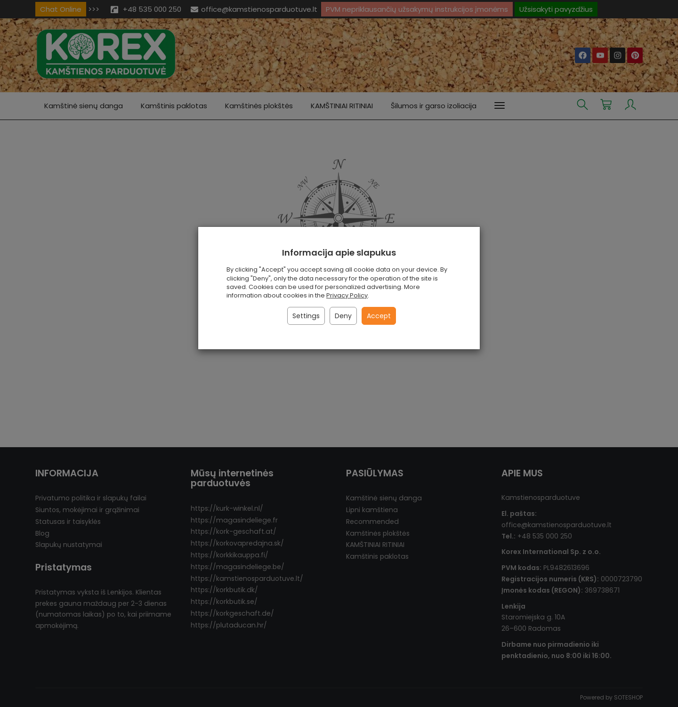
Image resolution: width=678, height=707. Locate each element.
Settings (306, 316)
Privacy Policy (347, 295)
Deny (343, 316)
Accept (379, 316)
